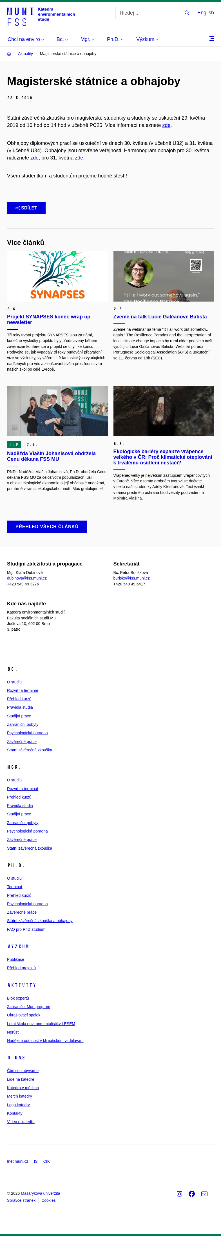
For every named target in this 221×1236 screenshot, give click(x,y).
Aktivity (21, 985)
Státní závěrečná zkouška (29, 750)
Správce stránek (21, 1200)
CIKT (47, 1161)
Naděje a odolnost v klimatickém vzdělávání (45, 1040)
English (205, 12)
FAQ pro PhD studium (26, 929)
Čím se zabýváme (23, 1070)
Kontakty (14, 1113)
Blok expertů (18, 998)
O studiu (14, 682)
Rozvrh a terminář (22, 690)
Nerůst (13, 1032)
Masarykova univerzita (40, 1193)
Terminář (14, 886)
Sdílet (26, 208)
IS (35, 1161)
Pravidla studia (20, 707)
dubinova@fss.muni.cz (27, 578)
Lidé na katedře (20, 1079)
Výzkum (18, 946)
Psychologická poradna (27, 733)
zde (166, 125)
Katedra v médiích (23, 1088)
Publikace (15, 959)
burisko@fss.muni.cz (131, 578)
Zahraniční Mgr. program (28, 1006)
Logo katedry (18, 1105)
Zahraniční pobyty (22, 724)
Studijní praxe (19, 716)
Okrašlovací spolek (23, 1015)
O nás (16, 1058)
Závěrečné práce (22, 741)
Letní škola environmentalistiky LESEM (41, 1023)
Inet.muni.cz (17, 1161)
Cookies (48, 1200)
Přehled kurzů (19, 699)
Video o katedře (21, 1121)
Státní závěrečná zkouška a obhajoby (40, 920)
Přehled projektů (21, 968)
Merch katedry (19, 1096)
